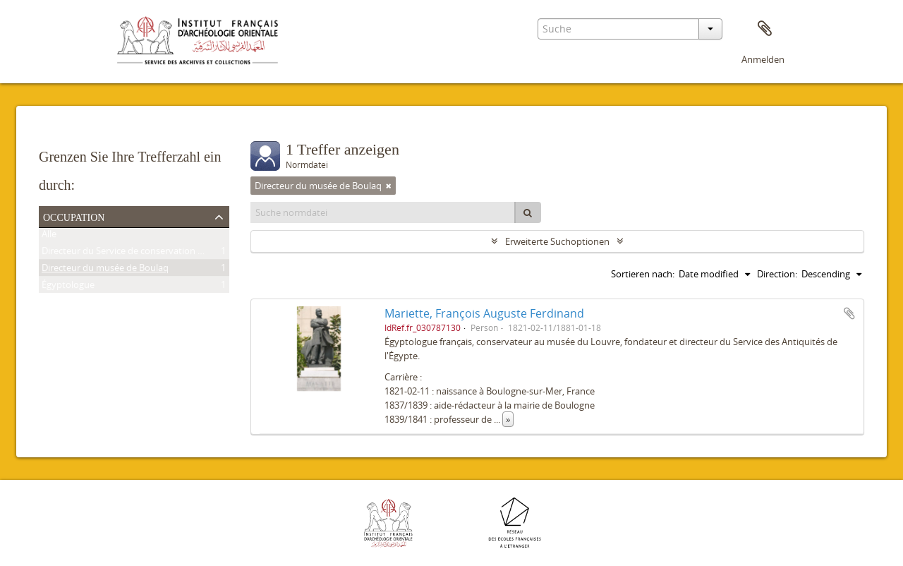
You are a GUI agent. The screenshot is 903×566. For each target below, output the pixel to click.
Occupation (73, 216)
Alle (49, 236)
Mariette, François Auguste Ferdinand (484, 313)
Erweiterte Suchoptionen (557, 241)
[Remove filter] (389, 186)
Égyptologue (68, 287)
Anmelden (762, 59)
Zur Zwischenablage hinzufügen (849, 313)
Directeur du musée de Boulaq (105, 270)
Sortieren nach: (642, 273)
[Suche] (527, 212)
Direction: (777, 273)
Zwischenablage (764, 29)
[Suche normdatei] (383, 212)
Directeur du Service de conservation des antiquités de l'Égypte (173, 253)
